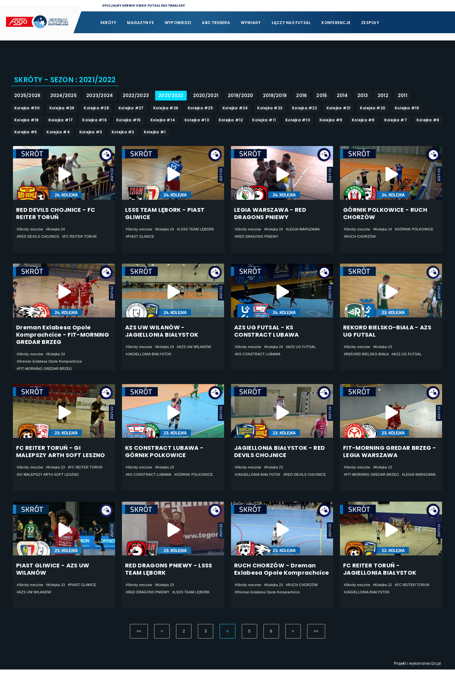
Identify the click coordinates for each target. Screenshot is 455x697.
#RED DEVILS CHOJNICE (40, 239)
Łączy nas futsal (291, 22)
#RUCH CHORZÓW (407, 239)
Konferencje (335, 22)
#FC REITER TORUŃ (86, 239)
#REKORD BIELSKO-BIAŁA (369, 364)
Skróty (108, 22)
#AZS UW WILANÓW (145, 364)
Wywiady (251, 22)
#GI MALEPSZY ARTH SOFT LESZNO (51, 497)
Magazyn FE (140, 22)
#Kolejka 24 (59, 231)
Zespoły (370, 22)
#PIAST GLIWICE (186, 239)
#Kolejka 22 (386, 607)
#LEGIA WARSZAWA (253, 239)
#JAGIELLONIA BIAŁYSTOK (192, 364)
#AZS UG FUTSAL (308, 356)
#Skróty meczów (31, 231)
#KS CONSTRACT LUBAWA (260, 364)
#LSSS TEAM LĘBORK (146, 239)
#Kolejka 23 (386, 356)
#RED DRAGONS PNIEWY (299, 239)
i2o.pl (436, 691)
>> (316, 659)
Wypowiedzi (178, 22)
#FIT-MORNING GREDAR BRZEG (47, 379)
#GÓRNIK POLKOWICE (365, 239)
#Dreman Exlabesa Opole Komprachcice (53, 371)
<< (138, 659)
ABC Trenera (216, 22)
